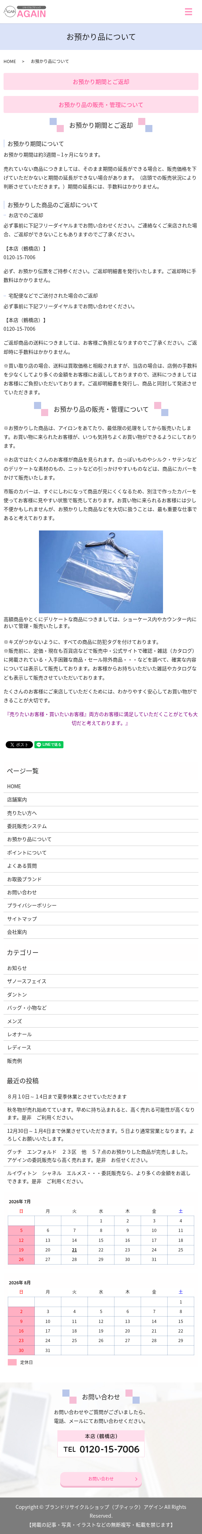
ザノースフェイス (26, 980)
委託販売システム (27, 825)
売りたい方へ (22, 812)
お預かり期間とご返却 (101, 81)
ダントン (17, 994)
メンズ (14, 1020)
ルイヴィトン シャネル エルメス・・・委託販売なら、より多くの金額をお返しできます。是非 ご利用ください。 (99, 1176)
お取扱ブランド (24, 878)
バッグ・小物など (27, 1007)
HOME (10, 61)
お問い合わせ (22, 892)
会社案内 (17, 931)
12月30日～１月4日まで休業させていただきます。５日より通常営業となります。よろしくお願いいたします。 (100, 1134)
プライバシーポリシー (32, 905)
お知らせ (17, 967)
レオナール (19, 1034)
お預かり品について (29, 838)
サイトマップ (22, 918)
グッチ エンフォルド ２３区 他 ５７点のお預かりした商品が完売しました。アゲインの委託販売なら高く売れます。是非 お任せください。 (99, 1155)
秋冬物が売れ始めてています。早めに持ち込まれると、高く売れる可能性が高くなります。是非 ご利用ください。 (101, 1113)
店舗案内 (17, 799)
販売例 (14, 1060)
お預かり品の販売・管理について (101, 104)
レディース (19, 1047)
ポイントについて (27, 852)
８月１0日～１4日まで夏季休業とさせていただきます (67, 1096)
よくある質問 (22, 865)
